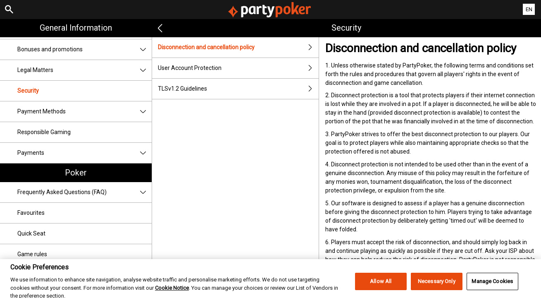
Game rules (32, 254)
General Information (76, 28)
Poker (76, 173)
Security (28, 90)
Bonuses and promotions (84, 49)
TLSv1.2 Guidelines (238, 89)
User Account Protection (238, 68)
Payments (84, 153)
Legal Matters (84, 70)
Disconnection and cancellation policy (238, 47)
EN (529, 9)
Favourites (31, 212)
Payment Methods (84, 111)
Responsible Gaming (44, 132)
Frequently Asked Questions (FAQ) (84, 192)
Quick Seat (31, 233)
